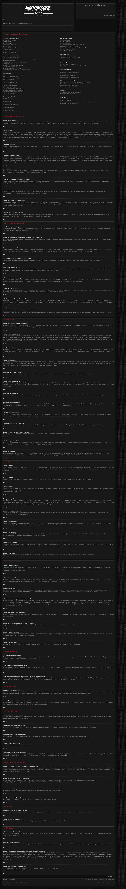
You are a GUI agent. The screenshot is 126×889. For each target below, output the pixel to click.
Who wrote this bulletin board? (67, 98)
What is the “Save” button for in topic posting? (14, 90)
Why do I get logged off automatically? (12, 50)
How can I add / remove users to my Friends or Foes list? (73, 65)
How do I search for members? (67, 75)
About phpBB (6, 835)
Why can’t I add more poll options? (11, 81)
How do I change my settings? (10, 57)
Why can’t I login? (7, 46)
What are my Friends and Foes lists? (68, 64)
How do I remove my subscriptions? (68, 87)
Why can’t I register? (8, 43)
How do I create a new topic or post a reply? (13, 75)
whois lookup (6, 854)
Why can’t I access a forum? (10, 84)
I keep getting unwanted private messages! (70, 57)
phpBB (51, 270)
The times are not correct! (9, 60)
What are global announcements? (11, 104)
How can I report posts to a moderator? (12, 88)
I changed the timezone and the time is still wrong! (15, 62)
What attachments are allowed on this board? (71, 92)
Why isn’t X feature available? (67, 100)
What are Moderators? (65, 41)
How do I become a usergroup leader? (69, 46)
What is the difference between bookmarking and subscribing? (75, 82)
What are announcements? (9, 106)
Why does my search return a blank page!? (70, 74)
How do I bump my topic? (9, 93)
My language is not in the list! (10, 63)
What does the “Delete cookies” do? (11, 52)
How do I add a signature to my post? (12, 78)
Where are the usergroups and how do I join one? (72, 44)
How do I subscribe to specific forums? (69, 85)
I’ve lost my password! (8, 49)
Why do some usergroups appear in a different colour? (73, 47)
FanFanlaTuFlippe (111, 882)
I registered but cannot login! (10, 44)
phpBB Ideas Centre (74, 844)
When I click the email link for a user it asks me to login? (16, 69)
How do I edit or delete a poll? (10, 82)
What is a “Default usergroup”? (67, 49)
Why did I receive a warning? (10, 87)
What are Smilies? (7, 101)
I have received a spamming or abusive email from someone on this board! (78, 59)
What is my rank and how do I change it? (13, 68)
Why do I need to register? (9, 40)
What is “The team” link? (66, 50)
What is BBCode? (7, 98)
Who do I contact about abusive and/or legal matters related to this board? (77, 102)
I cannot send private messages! (67, 56)
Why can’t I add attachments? (10, 85)
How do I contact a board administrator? (69, 103)
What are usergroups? (65, 43)
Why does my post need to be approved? (13, 91)
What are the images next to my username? (13, 65)
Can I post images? (8, 103)
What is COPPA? (7, 41)
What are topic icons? (8, 110)
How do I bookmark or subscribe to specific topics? (72, 83)
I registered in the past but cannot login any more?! (15, 47)
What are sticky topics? (8, 107)
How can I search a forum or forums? (69, 71)
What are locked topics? (9, 109)
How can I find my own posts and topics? (69, 77)
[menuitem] (112, 15)
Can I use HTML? (7, 100)
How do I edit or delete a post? (10, 76)
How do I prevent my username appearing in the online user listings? (19, 59)
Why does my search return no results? (69, 72)
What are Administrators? (66, 40)
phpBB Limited (47, 833)
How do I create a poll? (8, 79)
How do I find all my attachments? (68, 93)
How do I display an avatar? (10, 66)
